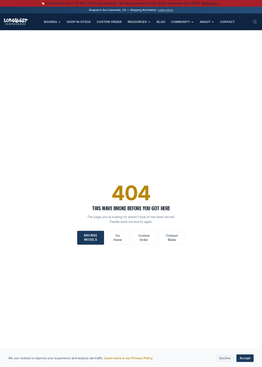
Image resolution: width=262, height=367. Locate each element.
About (207, 22)
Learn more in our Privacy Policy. (128, 358)
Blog (160, 22)
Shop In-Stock (79, 22)
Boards (52, 22)
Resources (139, 22)
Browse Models (90, 237)
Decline (225, 358)
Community (182, 22)
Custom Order (109, 22)
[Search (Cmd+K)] (255, 22)
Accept (245, 358)
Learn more (165, 10)
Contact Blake (172, 238)
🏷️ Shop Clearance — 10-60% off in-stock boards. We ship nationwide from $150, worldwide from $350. (131, 3)
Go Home (117, 238)
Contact (227, 22)
